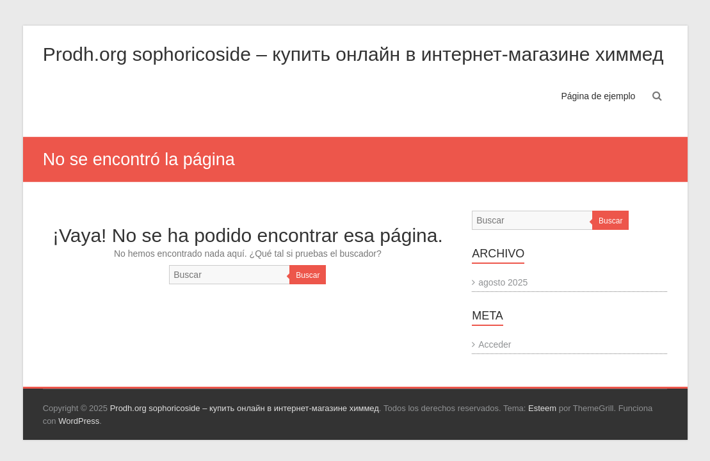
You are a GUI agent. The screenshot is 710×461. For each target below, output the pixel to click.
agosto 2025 (503, 282)
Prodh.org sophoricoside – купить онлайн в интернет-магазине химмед (353, 54)
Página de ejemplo (598, 96)
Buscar (307, 275)
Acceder (494, 344)
